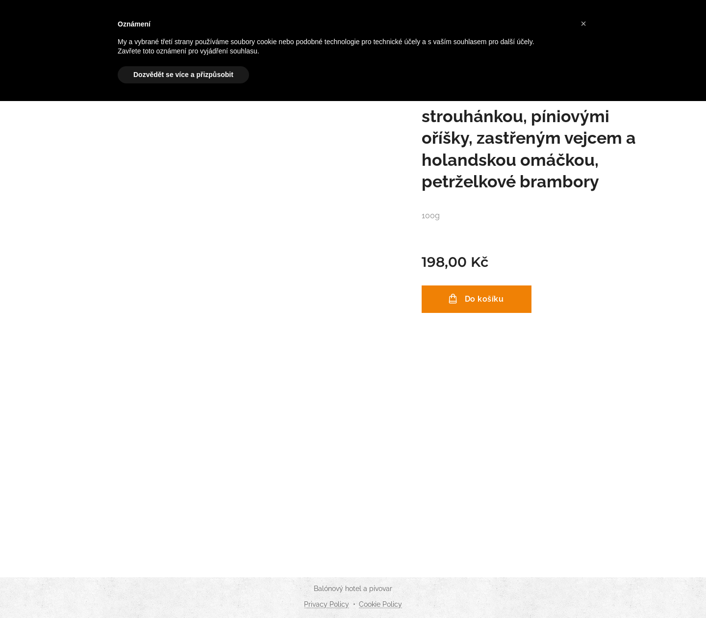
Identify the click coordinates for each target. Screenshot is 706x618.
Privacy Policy (326, 604)
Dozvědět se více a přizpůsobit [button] (183, 74)
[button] (583, 23)
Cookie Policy (380, 604)
